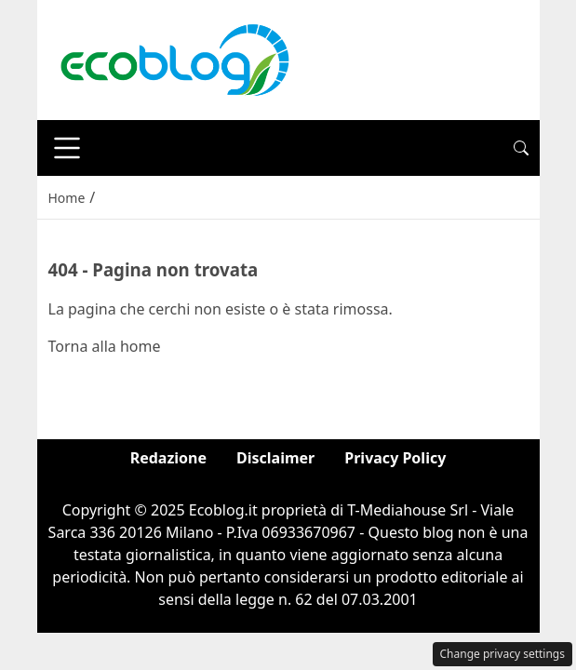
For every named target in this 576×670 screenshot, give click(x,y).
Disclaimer (275, 458)
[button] (521, 148)
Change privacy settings (503, 654)
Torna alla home (104, 346)
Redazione (168, 458)
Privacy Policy (395, 458)
